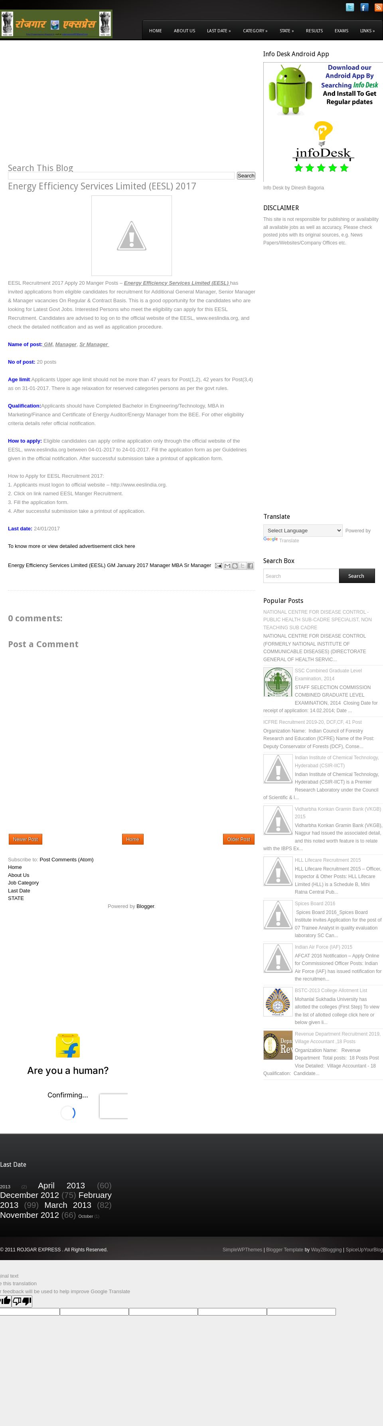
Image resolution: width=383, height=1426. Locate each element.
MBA (177, 565)
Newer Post (25, 839)
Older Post (238, 839)
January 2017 (132, 565)
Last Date (219, 30)
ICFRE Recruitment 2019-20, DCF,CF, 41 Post (312, 722)
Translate (281, 541)
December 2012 (29, 1194)
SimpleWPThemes (242, 1250)
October (86, 1216)
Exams (341, 30)
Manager (160, 565)
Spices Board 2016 (315, 903)
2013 (5, 1186)
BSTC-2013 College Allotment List (331, 990)
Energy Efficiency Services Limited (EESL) (57, 565)
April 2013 (61, 1185)
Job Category (23, 883)
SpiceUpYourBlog (364, 1250)
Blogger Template (284, 1250)
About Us (184, 30)
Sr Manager (197, 565)
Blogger (145, 906)
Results (314, 30)
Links (367, 30)
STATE (16, 898)
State (287, 30)
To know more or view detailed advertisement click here (71, 546)
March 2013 (67, 1204)
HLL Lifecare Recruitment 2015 (328, 860)
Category (255, 30)
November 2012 (29, 1214)
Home (155, 30)
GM (111, 565)
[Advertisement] (75, 106)
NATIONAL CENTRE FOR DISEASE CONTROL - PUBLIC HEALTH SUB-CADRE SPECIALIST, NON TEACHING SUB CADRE (317, 619)
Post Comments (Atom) (67, 860)
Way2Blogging (326, 1250)
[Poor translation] (22, 1301)
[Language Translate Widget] (303, 530)
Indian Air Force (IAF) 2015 (323, 947)
